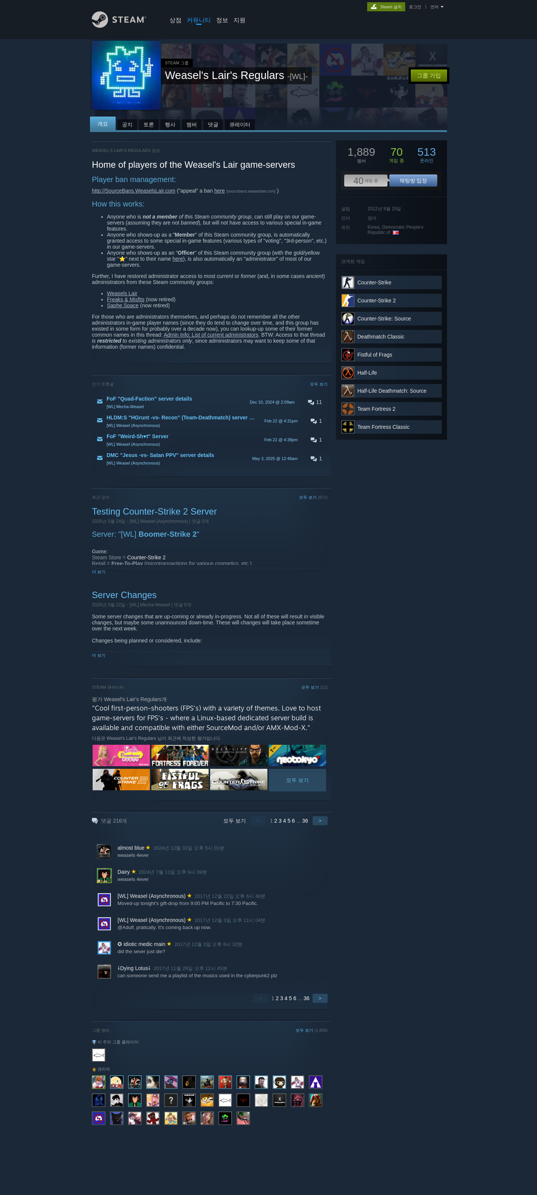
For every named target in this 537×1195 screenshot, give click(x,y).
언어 (434, 6)
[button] (210, 402)
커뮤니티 (199, 20)
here (219, 191)
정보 (222, 20)
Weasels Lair (122, 293)
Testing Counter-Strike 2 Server (154, 511)
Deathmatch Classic (380, 337)
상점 (175, 20)
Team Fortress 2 (376, 409)
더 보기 (98, 571)
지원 (239, 20)
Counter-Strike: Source (384, 319)
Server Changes (124, 595)
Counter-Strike (374, 282)
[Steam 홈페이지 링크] (125, 26)
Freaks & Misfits (126, 299)
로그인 (415, 6)
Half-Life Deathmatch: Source (392, 391)
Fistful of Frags (374, 355)
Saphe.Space (123, 305)
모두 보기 (319, 384)
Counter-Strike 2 (146, 557)
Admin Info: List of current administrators (211, 335)
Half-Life (367, 373)
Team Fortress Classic (383, 427)
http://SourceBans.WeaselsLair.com (133, 191)
